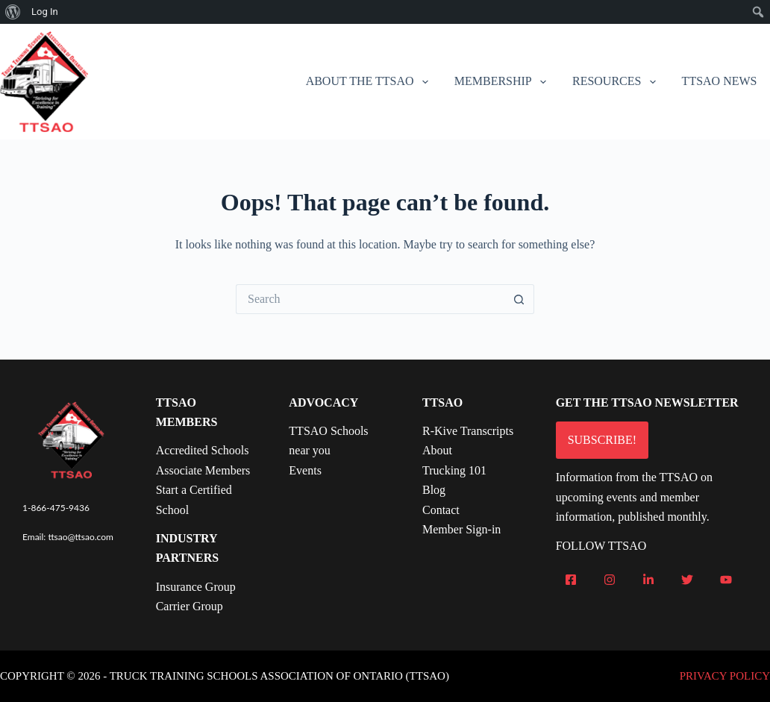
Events (305, 470)
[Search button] (519, 299)
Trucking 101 (454, 470)
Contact (441, 510)
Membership (503, 82)
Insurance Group (196, 586)
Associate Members (203, 470)
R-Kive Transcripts (467, 430)
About (437, 450)
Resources (617, 82)
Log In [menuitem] (44, 11)
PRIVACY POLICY (725, 676)
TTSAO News (719, 81)
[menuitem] (13, 12)
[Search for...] (370, 299)
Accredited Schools (202, 450)
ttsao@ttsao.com (80, 536)
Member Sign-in (461, 529)
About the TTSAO (370, 82)
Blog (433, 489)
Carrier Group (189, 606)
